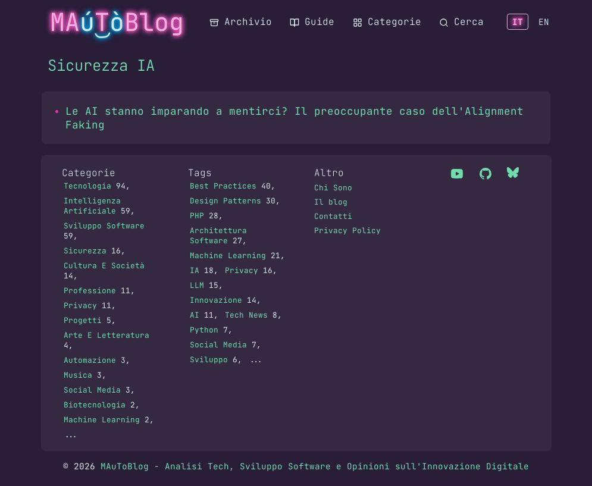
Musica (78, 375)
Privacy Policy (347, 230)
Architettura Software (218, 235)
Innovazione (216, 300)
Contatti (333, 216)
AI (194, 315)
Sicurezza (85, 251)
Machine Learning (102, 420)
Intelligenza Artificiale (92, 206)
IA (194, 270)
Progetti (83, 320)
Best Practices (223, 186)
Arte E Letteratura (106, 335)
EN (543, 21)
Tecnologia (87, 186)
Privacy (80, 305)
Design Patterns (225, 201)
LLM (197, 285)
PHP (197, 216)
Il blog (330, 202)
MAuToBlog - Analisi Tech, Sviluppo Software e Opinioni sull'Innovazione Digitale (315, 466)
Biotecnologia (95, 405)
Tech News (246, 315)
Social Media (92, 390)
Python (204, 330)
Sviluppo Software (104, 226)
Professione (90, 291)
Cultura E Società (104, 266)
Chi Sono (333, 188)
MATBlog (117, 22)
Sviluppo (209, 360)
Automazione (90, 360)
